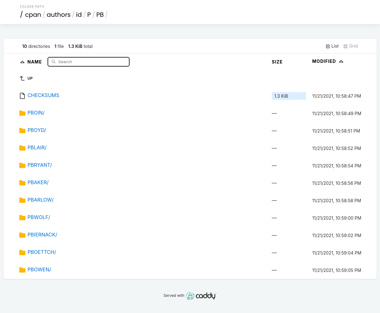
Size (277, 61)
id (79, 14)
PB (100, 14)
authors (59, 14)
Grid (350, 46)
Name (35, 61)
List (332, 46)
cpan (33, 14)
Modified (328, 61)
